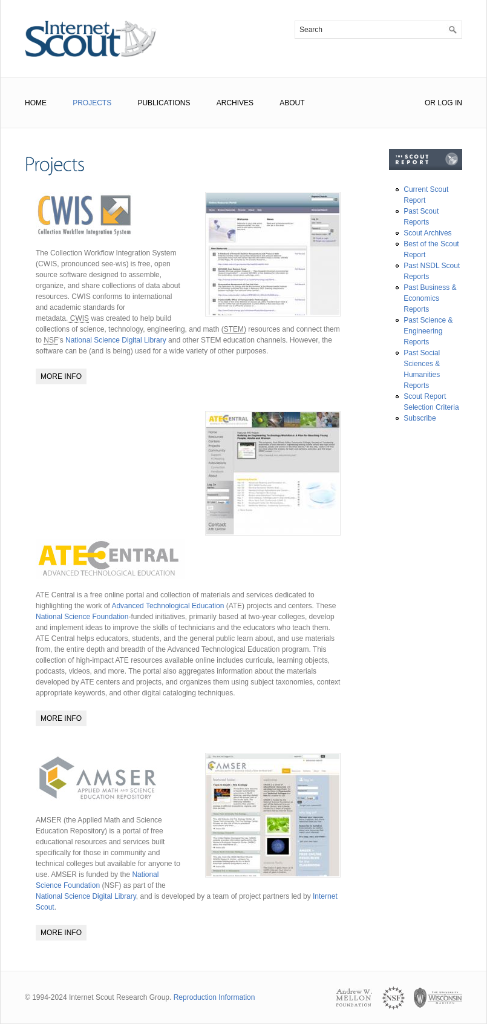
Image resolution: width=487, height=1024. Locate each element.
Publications (163, 103)
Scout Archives (427, 233)
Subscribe (420, 418)
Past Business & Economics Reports (430, 298)
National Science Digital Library (115, 340)
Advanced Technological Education (167, 606)
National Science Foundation (82, 616)
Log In (449, 103)
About (291, 103)
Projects (92, 103)
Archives (235, 103)
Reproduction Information (214, 997)
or (430, 103)
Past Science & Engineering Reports (428, 331)
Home (36, 103)
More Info (61, 376)
